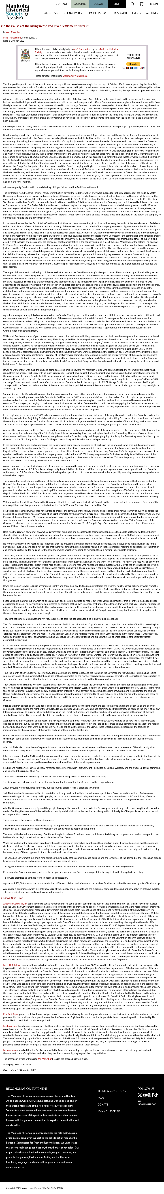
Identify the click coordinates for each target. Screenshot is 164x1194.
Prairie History (97, 13)
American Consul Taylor (14, 903)
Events (136, 13)
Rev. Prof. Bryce (11, 1014)
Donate (98, 3)
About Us (50, 13)
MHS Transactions (12, 37)
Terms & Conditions (112, 1091)
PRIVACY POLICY (49, 1188)
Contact (61, 3)
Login (154, 4)
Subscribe (80, 3)
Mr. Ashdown (10, 1050)
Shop (117, 3)
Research (120, 13)
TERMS (60, 1188)
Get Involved (72, 13)
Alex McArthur (13, 32)
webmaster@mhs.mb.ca (75, 75)
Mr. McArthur (10, 1025)
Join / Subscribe (109, 1111)
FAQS (101, 1097)
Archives (152, 13)
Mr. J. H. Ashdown (12, 965)
